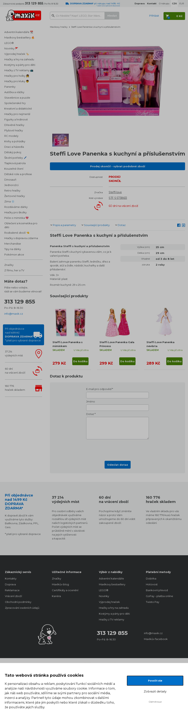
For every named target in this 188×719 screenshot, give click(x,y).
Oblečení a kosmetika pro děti (20, 225)
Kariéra (56, 596)
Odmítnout (155, 701)
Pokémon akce (14, 254)
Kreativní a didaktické (18, 108)
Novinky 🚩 (11, 48)
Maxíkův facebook (156, 639)
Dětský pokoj (12, 152)
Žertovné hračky (14, 196)
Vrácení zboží (13, 596)
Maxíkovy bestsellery (112, 584)
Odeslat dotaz (117, 464)
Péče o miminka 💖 (16, 217)
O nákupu (164, 3)
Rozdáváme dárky (16, 206)
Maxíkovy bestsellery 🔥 (19, 37)
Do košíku (80, 361)
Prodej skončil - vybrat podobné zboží (117, 166)
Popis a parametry (64, 225)
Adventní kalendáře (111, 578)
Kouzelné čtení (13, 168)
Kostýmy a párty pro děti (19, 64)
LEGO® (9, 42)
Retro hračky (12, 190)
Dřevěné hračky (14, 124)
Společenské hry (15, 103)
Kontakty (10, 578)
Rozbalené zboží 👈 (16, 232)
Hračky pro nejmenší (17, 114)
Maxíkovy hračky (59, 27)
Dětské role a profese (18, 174)
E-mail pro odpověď (98, 389)
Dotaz (122, 225)
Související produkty (97, 225)
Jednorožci (11, 185)
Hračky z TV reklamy (111, 619)
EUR (181, 3)
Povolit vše (155, 680)
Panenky (9, 86)
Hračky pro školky (15, 212)
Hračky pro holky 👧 (16, 75)
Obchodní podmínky (18, 601)
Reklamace (12, 590)
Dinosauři (10, 179)
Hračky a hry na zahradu (19, 59)
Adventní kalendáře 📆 (18, 32)
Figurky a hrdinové (16, 119)
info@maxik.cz (13, 313)
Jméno (90, 401)
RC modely (11, 135)
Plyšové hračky (13, 130)
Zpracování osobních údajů (22, 607)
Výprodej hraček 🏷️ (16, 53)
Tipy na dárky (12, 249)
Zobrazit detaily (155, 691)
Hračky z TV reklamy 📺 (18, 70)
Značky (9, 264)
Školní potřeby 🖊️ (15, 157)
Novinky (104, 596)
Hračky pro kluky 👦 (16, 81)
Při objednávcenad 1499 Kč (23, 334)
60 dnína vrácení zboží (15, 370)
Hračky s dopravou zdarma (21, 238)
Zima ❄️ (9, 201)
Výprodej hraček (109, 601)
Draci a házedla (14, 146)
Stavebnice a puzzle (17, 97)
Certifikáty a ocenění (65, 590)
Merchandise (12, 243)
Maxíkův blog (60, 584)
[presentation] (117, 448)
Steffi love (115, 192)
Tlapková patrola (15, 163)
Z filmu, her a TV (14, 270)
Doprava (10, 584)
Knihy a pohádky (14, 141)
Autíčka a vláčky (14, 92)
